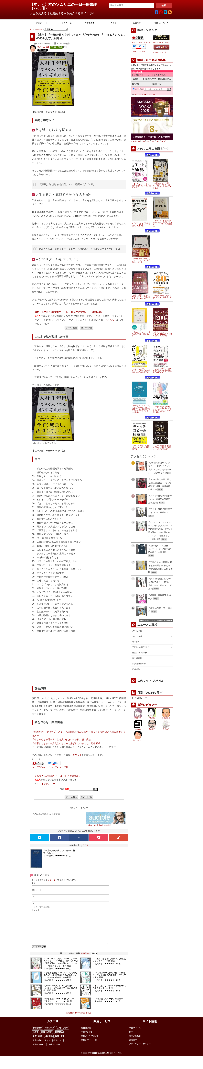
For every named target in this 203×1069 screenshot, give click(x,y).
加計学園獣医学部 (139, 664)
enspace (138, 729)
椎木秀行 (152, 729)
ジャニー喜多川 (138, 636)
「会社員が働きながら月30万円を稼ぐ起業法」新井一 (162, 297)
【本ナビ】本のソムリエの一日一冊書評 (65, 4)
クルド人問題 (137, 631)
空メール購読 (71, 328)
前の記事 (73, 808)
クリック (77, 755)
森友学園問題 (137, 658)
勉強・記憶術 (46, 1038)
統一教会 (135, 642)
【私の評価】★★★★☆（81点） (58, 999)
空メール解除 (86, 328)
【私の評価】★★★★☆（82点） (108, 1008)
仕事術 (35, 1038)
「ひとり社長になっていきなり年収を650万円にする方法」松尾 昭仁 (141, 296)
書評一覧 (39, 29)
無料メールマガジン (90, 1042)
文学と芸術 (37, 1047)
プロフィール (135, 1034)
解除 (141, 89)
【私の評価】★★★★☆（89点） (58, 986)
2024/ (133, 141)
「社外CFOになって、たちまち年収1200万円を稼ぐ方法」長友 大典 (162, 334)
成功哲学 (49, 1042)
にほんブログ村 (60, 767)
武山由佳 (152, 718)
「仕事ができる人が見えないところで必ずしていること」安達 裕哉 (66, 743)
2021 (167, 42)
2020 (148, 141)
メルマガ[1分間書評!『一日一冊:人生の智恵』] (58, 776)
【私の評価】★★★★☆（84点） (58, 975)
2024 (155, 42)
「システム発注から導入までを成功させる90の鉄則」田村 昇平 (162, 370)
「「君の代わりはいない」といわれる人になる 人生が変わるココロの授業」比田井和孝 (162, 409)
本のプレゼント (88, 1038)
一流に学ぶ (49, 1034)
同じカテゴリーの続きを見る (79, 1019)
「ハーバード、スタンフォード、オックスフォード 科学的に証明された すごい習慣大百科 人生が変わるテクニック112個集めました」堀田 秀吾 (60, 968)
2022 (163, 42)
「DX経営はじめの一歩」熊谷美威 (108, 1005)
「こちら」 (110, 319)
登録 (135, 89)
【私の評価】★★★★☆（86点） (108, 997)
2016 (153, 141)
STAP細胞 (136, 669)
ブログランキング (41, 767)
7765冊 (39, 8)
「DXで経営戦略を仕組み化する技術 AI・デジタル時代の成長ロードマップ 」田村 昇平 (110, 981)
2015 (157, 141)
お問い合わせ (135, 1042)
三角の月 (166, 729)
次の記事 (84, 808)
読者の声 (152, 95)
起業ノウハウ (54, 1051)
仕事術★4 (85, 960)
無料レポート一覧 (159, 52)
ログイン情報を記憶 (40, 907)
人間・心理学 (62, 1034)
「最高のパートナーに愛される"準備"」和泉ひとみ (141, 334)
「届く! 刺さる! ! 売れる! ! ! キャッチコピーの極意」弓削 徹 (141, 447)
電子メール (37, 890)
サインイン (52, 880)
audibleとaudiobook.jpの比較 (99, 825)
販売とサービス (39, 1051)
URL (34, 897)
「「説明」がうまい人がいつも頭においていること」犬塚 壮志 (109, 966)
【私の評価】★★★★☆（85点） (108, 970)
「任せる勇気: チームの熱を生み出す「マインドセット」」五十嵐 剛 (59, 1006)
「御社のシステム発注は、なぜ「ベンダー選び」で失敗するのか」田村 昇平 (162, 185)
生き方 (47, 1047)
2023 (159, 42)
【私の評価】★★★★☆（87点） (58, 1010)
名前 (34, 883)
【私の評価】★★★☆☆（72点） (58, 855)
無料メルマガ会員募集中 (152, 60)
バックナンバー (47, 783)
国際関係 (59, 1038)
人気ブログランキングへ (141, 42)
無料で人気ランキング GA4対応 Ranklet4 (155, 621)
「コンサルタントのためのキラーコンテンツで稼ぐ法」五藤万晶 (141, 224)
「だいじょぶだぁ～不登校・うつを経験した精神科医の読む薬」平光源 (141, 370)
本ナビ (32, 29)
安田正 (85, 845)
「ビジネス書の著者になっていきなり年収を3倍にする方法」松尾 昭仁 (162, 447)
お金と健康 (37, 1034)
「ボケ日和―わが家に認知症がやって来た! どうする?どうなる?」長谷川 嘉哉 (162, 223)
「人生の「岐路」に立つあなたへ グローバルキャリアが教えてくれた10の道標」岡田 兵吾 (60, 994)
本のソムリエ (43, 47)
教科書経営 (86, 1034)
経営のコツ (58, 1047)
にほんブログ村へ (138, 51)
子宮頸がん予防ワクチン (141, 647)
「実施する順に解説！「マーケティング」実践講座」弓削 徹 (141, 260)
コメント (36, 910)
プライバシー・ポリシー (140, 1050)
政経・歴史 (59, 1042)
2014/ (162, 141)
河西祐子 (137, 718)
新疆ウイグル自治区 (139, 653)
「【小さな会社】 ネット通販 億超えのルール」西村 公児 (141, 185)
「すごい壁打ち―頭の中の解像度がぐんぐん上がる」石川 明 (109, 993)
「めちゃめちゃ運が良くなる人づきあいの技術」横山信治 (61, 739)
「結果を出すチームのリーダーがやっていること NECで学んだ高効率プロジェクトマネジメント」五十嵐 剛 (141, 409)
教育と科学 (37, 1042)
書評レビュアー (147, 704)
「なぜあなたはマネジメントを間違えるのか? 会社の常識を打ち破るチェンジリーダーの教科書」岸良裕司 (60, 981)
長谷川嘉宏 (166, 718)
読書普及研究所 (98, 1059)
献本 (131, 1038)
